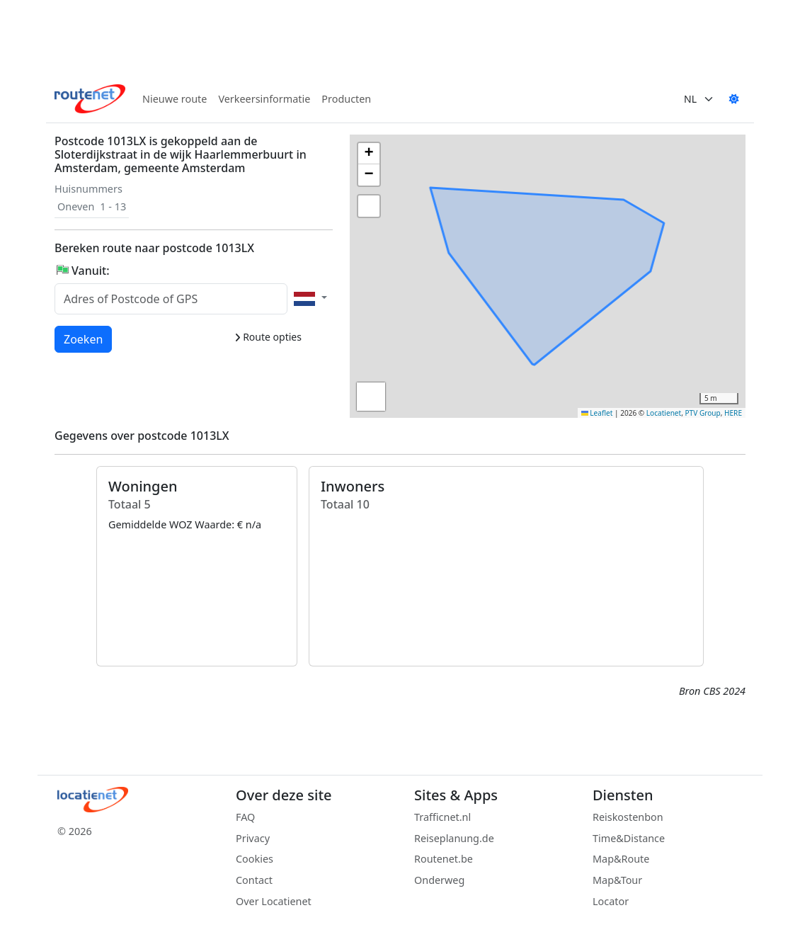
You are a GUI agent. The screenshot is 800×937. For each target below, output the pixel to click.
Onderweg (439, 880)
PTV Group (703, 413)
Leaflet (597, 413)
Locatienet (663, 413)
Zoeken (84, 338)
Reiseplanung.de (454, 838)
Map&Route (621, 858)
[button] (420, 191)
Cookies (254, 858)
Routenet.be (443, 858)
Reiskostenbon (628, 817)
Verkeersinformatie (264, 99)
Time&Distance (629, 838)
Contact (254, 880)
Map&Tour (617, 880)
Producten (346, 99)
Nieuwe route (174, 99)
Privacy (253, 838)
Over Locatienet (274, 901)
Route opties (268, 336)
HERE (733, 413)
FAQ (245, 817)
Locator (611, 901)
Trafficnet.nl (442, 817)
